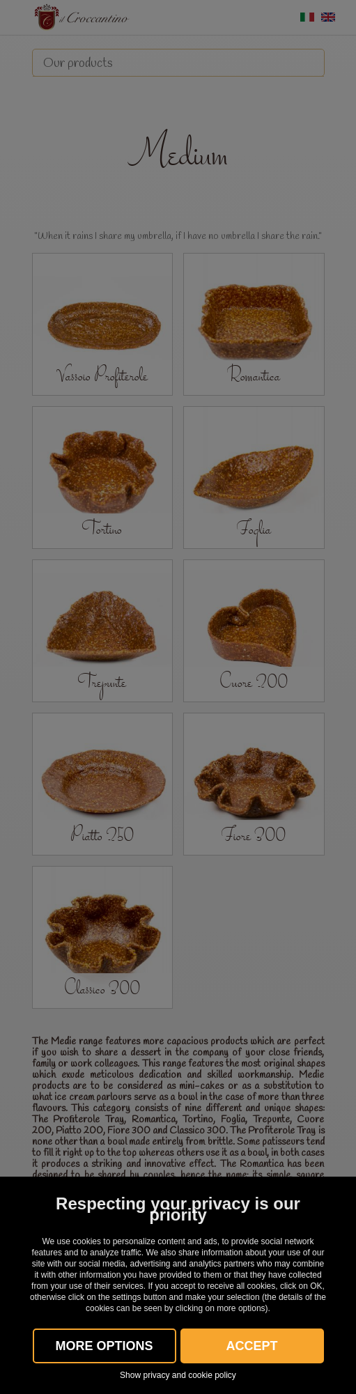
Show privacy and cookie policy (178, 1375)
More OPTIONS (104, 1346)
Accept (251, 1346)
